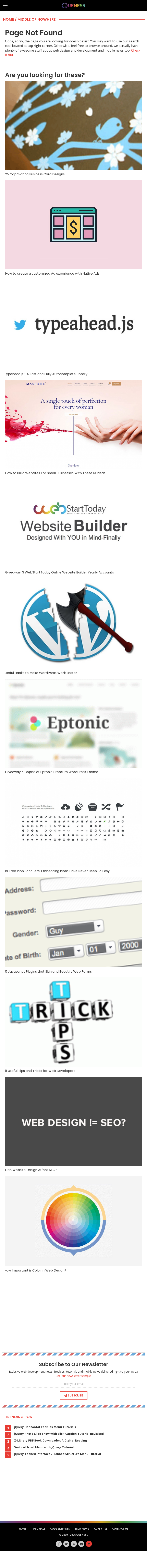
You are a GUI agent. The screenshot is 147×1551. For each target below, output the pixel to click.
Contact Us (120, 1528)
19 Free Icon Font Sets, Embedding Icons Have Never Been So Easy (73, 825)
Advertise (100, 1528)
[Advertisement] (73, 1316)
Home (8, 19)
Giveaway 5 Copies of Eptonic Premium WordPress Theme (73, 726)
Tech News (82, 1528)
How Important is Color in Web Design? (73, 1224)
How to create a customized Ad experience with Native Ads (73, 228)
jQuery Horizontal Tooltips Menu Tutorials (45, 1427)
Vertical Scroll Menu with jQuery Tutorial (44, 1447)
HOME (22, 1528)
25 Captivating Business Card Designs (73, 129)
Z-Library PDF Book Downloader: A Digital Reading (50, 1440)
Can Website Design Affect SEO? (73, 1124)
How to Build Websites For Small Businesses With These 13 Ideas (73, 427)
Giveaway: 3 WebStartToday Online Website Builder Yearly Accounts (73, 526)
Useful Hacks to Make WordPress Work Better (73, 626)
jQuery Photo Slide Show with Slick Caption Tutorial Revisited (59, 1434)
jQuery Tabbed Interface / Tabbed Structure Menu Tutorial (57, 1454)
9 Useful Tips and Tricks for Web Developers (73, 1025)
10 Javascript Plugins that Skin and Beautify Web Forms (73, 925)
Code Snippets (60, 1528)
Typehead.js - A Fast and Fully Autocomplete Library (73, 327)
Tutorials (38, 1528)
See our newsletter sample (73, 1376)
